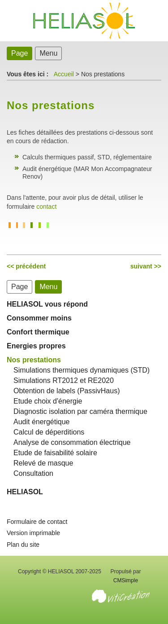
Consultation (33, 473)
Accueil (64, 74)
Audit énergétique (41, 422)
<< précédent (26, 266)
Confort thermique (38, 332)
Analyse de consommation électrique (71, 442)
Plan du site (23, 544)
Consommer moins (39, 318)
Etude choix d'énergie (47, 401)
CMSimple (125, 580)
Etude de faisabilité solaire (55, 453)
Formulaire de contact (37, 521)
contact (46, 206)
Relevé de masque (43, 463)
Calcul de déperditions (48, 432)
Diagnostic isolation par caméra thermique (80, 411)
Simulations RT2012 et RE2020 (63, 380)
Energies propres (36, 346)
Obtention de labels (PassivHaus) (66, 391)
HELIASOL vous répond (47, 304)
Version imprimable (33, 532)
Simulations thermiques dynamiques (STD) (81, 370)
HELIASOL (25, 492)
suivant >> (145, 266)
